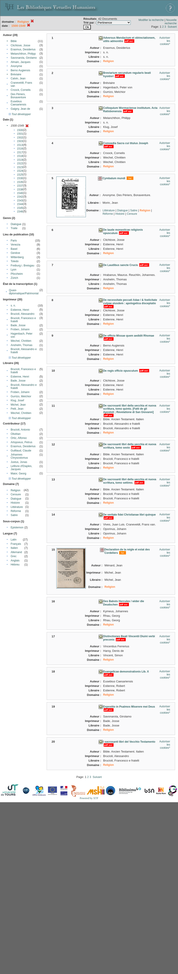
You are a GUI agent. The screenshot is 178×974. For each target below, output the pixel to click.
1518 (20, 156)
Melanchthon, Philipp (23, 53)
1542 (20, 196)
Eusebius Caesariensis (18, 103)
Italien (14, 548)
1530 (20, 178)
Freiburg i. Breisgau (22, 265)
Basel (14, 248)
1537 (20, 185)
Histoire (15, 502)
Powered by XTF (89, 798)
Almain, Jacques (20, 62)
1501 (20, 133)
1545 (20, 208)
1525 (20, 174)
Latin (13, 539)
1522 (20, 163)
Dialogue (16, 224)
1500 (20, 130)
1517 (20, 152)
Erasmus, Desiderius (23, 49)
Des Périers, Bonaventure (18, 96)
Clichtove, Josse (20, 45)
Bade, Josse (18, 325)
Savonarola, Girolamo (24, 57)
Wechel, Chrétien (21, 340)
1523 (20, 167)
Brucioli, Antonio (20, 429)
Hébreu (15, 564)
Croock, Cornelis (21, 90)
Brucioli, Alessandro (22, 313)
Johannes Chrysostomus (19, 456)
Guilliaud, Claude (21, 450)
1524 (20, 170)
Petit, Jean (17, 408)
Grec (13, 556)
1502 (20, 137)
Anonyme (16, 66)
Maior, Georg (18, 473)
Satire (14, 515)
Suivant (172, 26)
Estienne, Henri (20, 309)
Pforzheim (17, 273)
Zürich (14, 277)
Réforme (16, 511)
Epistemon (17, 527)
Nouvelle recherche (171, 21)
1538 (20, 189)
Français (16, 543)
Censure (16, 494)
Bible (14, 41)
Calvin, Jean (18, 78)
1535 (20, 182)
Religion (15, 490)
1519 (20, 159)
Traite (14, 228)
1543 (20, 200)
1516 (20, 148)
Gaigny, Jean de (20, 108)
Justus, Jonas (19, 462)
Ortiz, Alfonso (19, 438)
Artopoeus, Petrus (21, 442)
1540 (20, 193)
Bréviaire (16, 74)
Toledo (14, 261)
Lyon (13, 269)
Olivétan (16, 434)
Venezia (15, 244)
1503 (20, 141)
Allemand (16, 552)
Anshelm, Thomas (21, 345)
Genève (15, 253)
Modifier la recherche (151, 20)
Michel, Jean (18, 404)
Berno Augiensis (20, 70)
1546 (20, 211)
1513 (20, 145)
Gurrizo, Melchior (21, 396)
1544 (20, 204)
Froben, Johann (20, 329)
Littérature (17, 507)
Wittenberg (17, 257)
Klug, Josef (17, 400)
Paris (14, 240)
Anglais (15, 560)
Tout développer (20, 114)
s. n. (13, 305)
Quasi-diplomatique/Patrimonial (24, 292)
